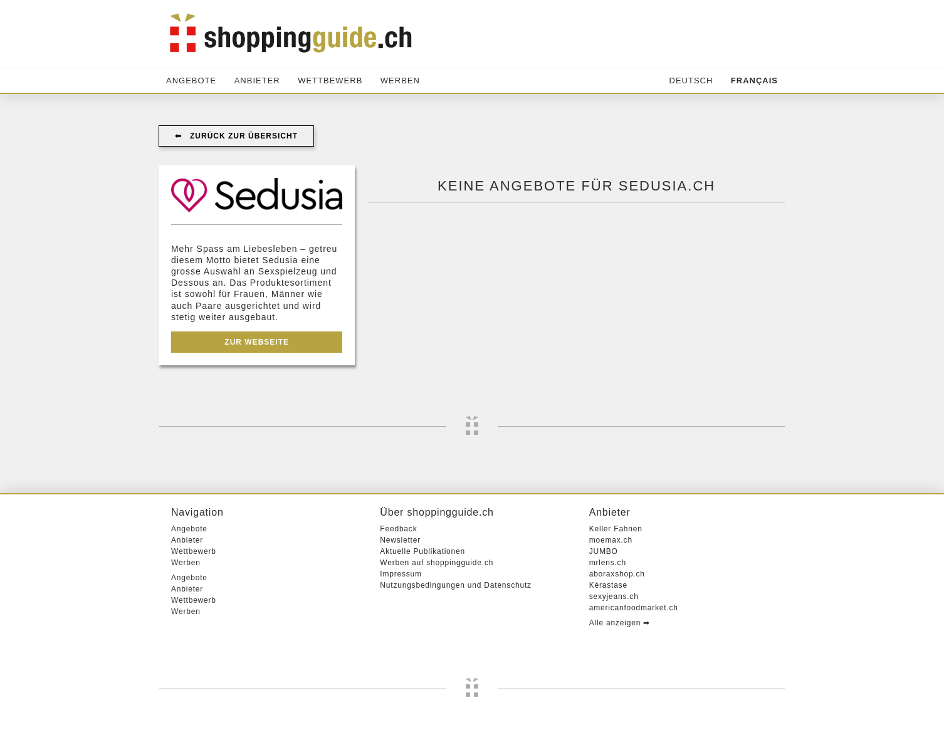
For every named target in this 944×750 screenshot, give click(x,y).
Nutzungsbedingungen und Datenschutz (456, 585)
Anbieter (257, 80)
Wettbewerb (330, 80)
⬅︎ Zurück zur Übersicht (236, 136)
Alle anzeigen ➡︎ (619, 622)
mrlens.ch (607, 562)
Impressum (401, 574)
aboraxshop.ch (617, 574)
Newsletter (400, 540)
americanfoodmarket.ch (633, 607)
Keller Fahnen (615, 528)
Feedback (398, 528)
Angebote (191, 80)
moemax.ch (610, 540)
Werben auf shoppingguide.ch (436, 562)
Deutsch (691, 80)
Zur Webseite (256, 342)
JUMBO (603, 551)
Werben (400, 80)
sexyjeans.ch (614, 596)
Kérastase (608, 585)
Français (754, 80)
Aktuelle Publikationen (422, 551)
